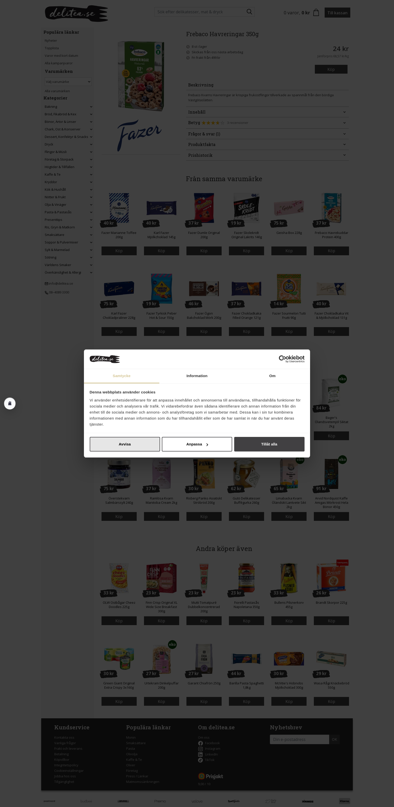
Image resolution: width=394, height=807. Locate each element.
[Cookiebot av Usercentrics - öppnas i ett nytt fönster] (283, 359)
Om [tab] (272, 376)
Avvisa (125, 444)
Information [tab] (197, 376)
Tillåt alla (269, 444)
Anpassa (197, 444)
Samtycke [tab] (122, 376)
